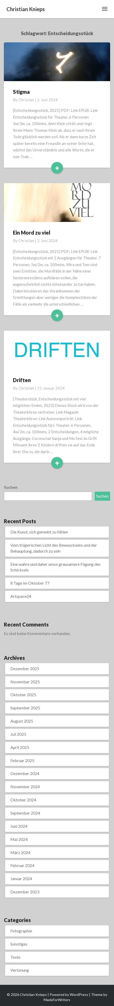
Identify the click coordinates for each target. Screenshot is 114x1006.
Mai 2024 (19, 839)
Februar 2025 (22, 760)
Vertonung (19, 970)
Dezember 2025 (24, 668)
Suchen (11, 487)
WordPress (79, 994)
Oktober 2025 (23, 694)
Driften (22, 380)
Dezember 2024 (24, 773)
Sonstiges (18, 943)
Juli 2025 (18, 734)
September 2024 (25, 812)
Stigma (21, 92)
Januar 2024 (21, 878)
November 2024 (25, 786)
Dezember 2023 (24, 891)
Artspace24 (20, 596)
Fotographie (21, 930)
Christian (26, 99)
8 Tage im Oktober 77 (29, 583)
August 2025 (21, 720)
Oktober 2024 (23, 799)
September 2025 (25, 707)
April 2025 (19, 747)
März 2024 (20, 852)
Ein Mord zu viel (31, 232)
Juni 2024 (18, 826)
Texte (15, 957)
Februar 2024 (22, 865)
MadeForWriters (57, 999)
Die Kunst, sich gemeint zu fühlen (39, 531)
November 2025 (25, 681)
